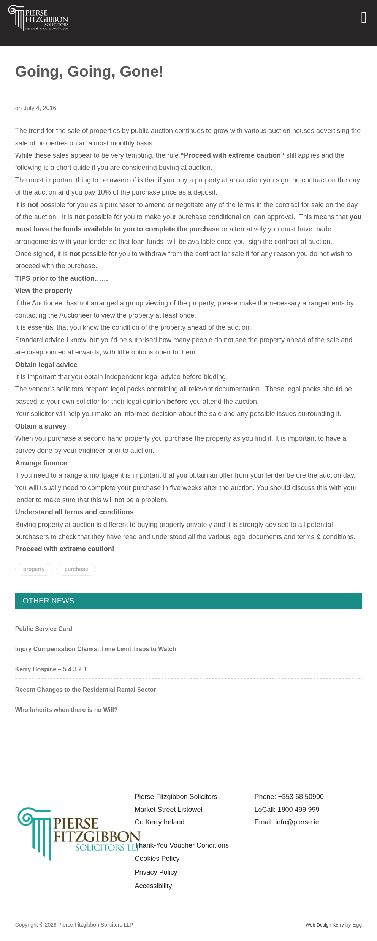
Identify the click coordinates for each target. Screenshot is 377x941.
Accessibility (153, 886)
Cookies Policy (157, 858)
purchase (76, 569)
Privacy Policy (156, 872)
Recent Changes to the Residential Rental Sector (85, 689)
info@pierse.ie (297, 822)
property (34, 569)
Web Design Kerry (322, 925)
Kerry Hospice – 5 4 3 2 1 (51, 669)
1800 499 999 (298, 809)
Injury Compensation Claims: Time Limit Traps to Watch (95, 649)
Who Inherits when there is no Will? (66, 710)
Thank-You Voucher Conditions (182, 845)
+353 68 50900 (301, 796)
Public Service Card (43, 629)
